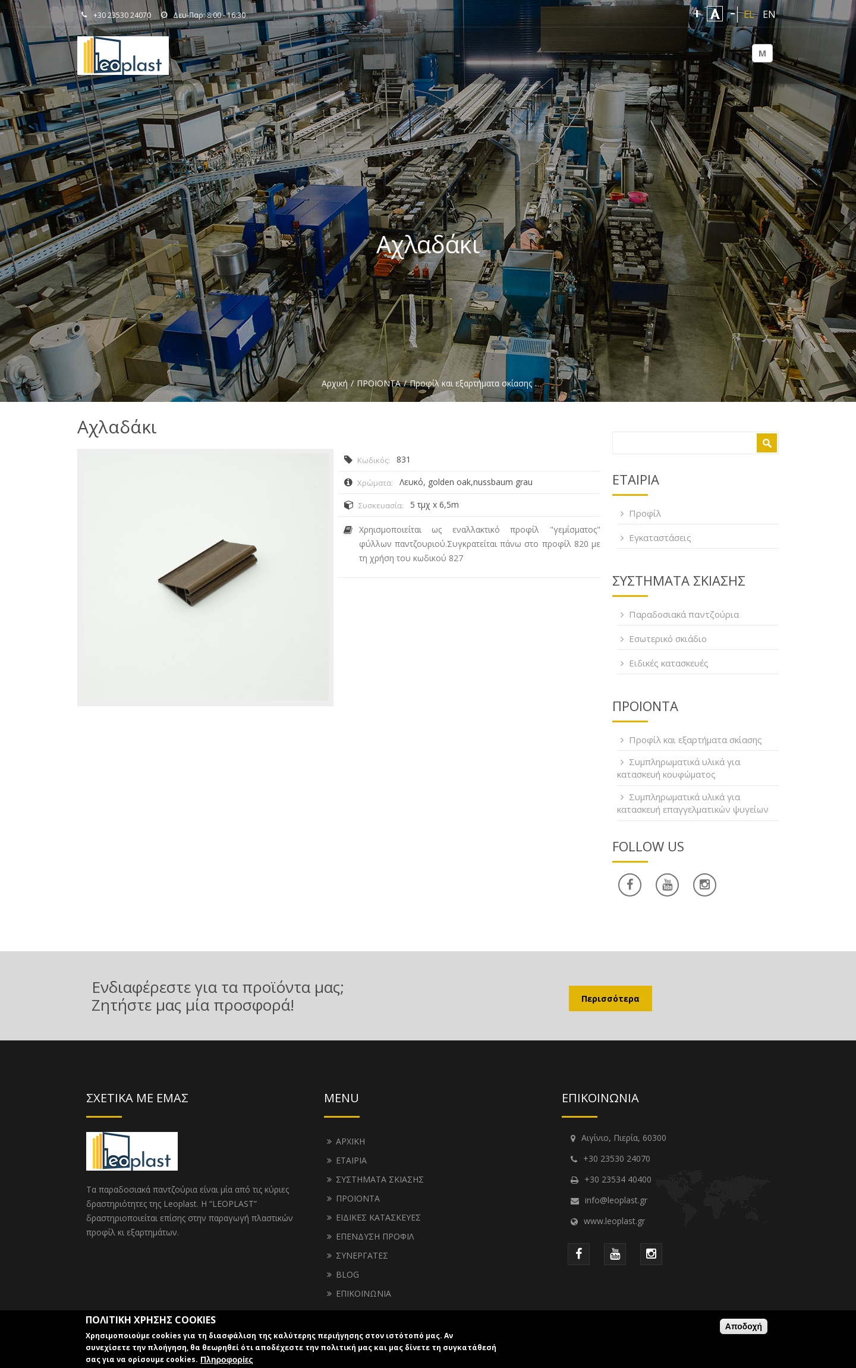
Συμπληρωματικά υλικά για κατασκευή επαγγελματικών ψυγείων (693, 803)
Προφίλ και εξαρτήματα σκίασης (471, 383)
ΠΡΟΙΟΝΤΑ (379, 383)
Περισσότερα (610, 998)
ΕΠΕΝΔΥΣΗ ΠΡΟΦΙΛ (375, 1236)
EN (769, 14)
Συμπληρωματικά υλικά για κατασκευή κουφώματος (678, 768)
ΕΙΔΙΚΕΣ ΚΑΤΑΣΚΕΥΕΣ (378, 1217)
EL (749, 14)
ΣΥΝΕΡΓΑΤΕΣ (362, 1255)
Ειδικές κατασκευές (669, 663)
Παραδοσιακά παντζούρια (684, 614)
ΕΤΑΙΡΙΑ (351, 1160)
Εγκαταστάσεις (660, 537)
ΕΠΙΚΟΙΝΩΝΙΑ (363, 1293)
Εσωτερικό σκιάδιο (668, 638)
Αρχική (335, 383)
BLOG (347, 1274)
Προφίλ (645, 513)
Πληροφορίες (226, 1361)
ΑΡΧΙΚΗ (350, 1141)
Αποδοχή (743, 1328)
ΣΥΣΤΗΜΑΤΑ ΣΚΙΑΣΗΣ (380, 1179)
